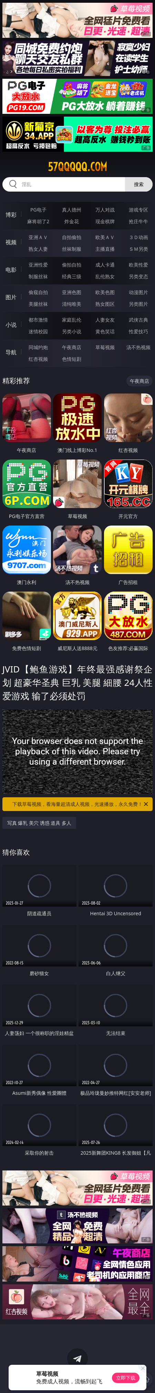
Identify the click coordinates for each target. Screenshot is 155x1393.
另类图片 (138, 304)
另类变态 (138, 276)
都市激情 (38, 319)
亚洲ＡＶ (38, 237)
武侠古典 (138, 319)
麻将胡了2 (38, 221)
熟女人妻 (38, 249)
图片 (11, 297)
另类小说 (71, 331)
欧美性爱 (138, 264)
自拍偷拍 (71, 237)
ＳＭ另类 (138, 249)
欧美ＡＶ (105, 237)
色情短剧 (71, 359)
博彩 (11, 214)
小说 (11, 324)
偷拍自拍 (71, 264)
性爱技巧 (138, 331)
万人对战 (105, 209)
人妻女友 (105, 319)
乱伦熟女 (105, 276)
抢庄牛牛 (138, 221)
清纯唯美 (71, 304)
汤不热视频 (138, 347)
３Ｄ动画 (138, 237)
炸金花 (71, 221)
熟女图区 (105, 304)
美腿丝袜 (38, 304)
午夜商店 (71, 347)
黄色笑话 (105, 331)
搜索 (139, 184)
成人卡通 (105, 264)
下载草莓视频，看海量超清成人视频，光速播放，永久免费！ (80, 804)
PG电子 (38, 209)
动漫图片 (138, 292)
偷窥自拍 (38, 292)
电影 (11, 269)
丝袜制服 (71, 249)
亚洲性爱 (38, 264)
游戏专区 (138, 209)
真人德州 (71, 209)
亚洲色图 (71, 292)
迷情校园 (38, 331)
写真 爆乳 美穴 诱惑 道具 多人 (39, 823)
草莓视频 (105, 347)
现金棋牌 (105, 221)
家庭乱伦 (71, 319)
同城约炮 (38, 347)
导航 (11, 352)
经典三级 (71, 276)
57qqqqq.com (77, 167)
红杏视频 (38, 359)
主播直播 (105, 249)
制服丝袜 (38, 276)
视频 (11, 242)
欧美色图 (105, 292)
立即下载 (125, 1377)
